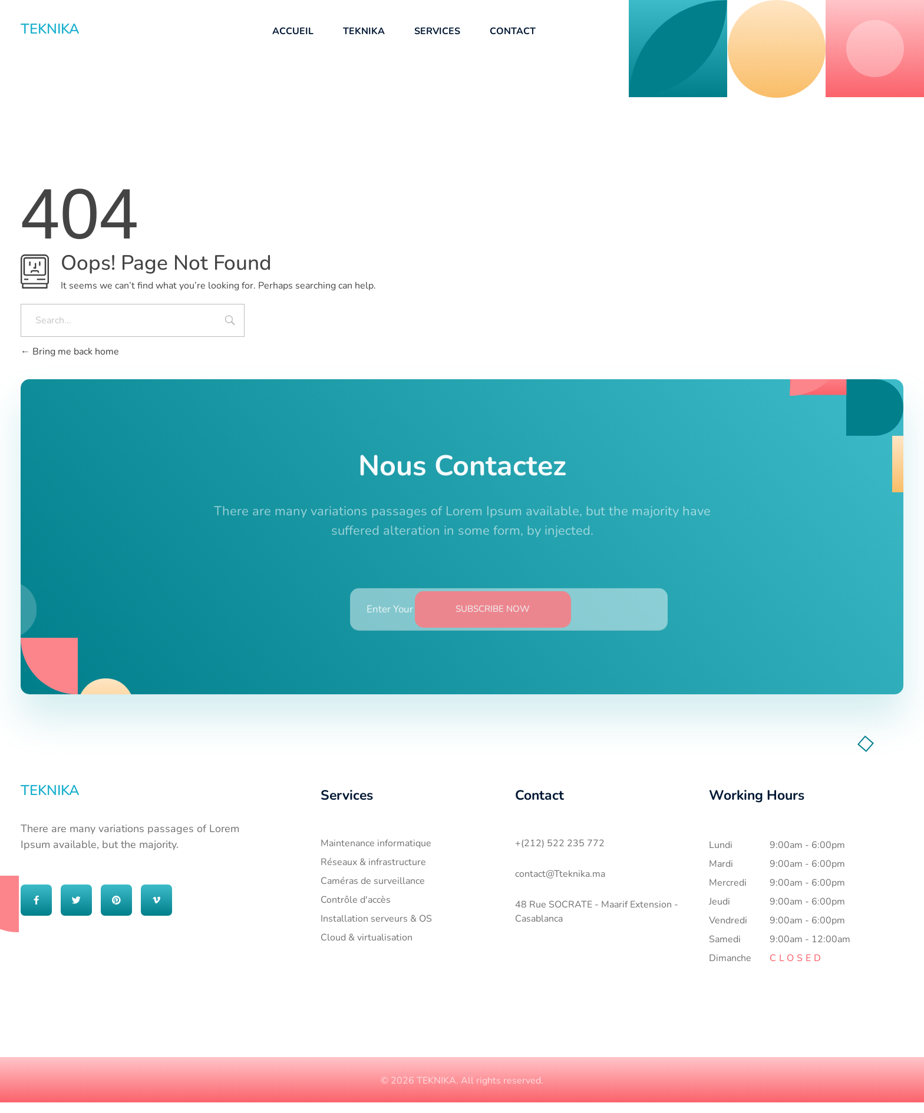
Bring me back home (70, 351)
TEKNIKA (50, 28)
